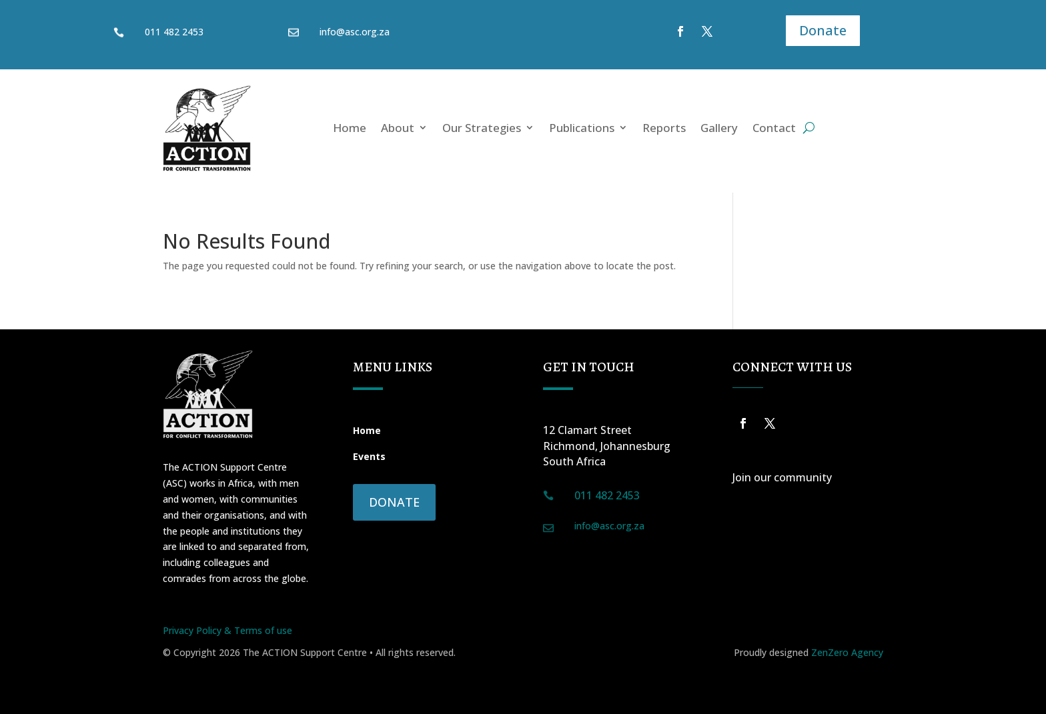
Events (369, 456)
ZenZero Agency (847, 652)
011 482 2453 (174, 31)
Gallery (719, 127)
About (397, 127)
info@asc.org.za (355, 31)
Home (349, 127)
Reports (664, 127)
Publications (581, 127)
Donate (823, 30)
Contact (774, 127)
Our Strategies (481, 127)
